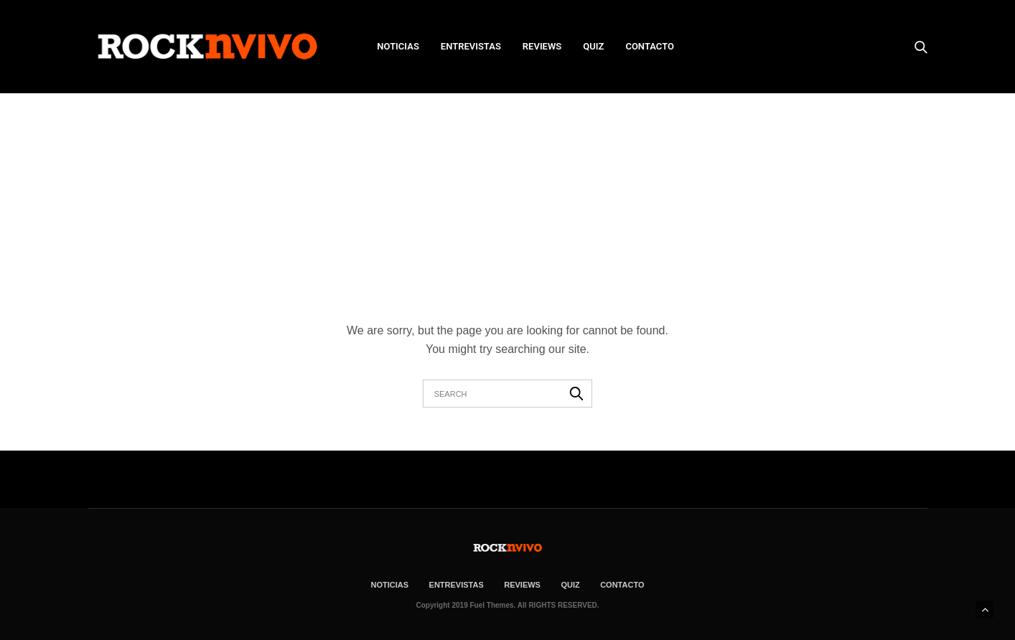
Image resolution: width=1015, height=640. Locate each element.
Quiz (593, 46)
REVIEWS (542, 46)
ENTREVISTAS (471, 46)
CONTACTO (649, 46)
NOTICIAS (398, 46)
